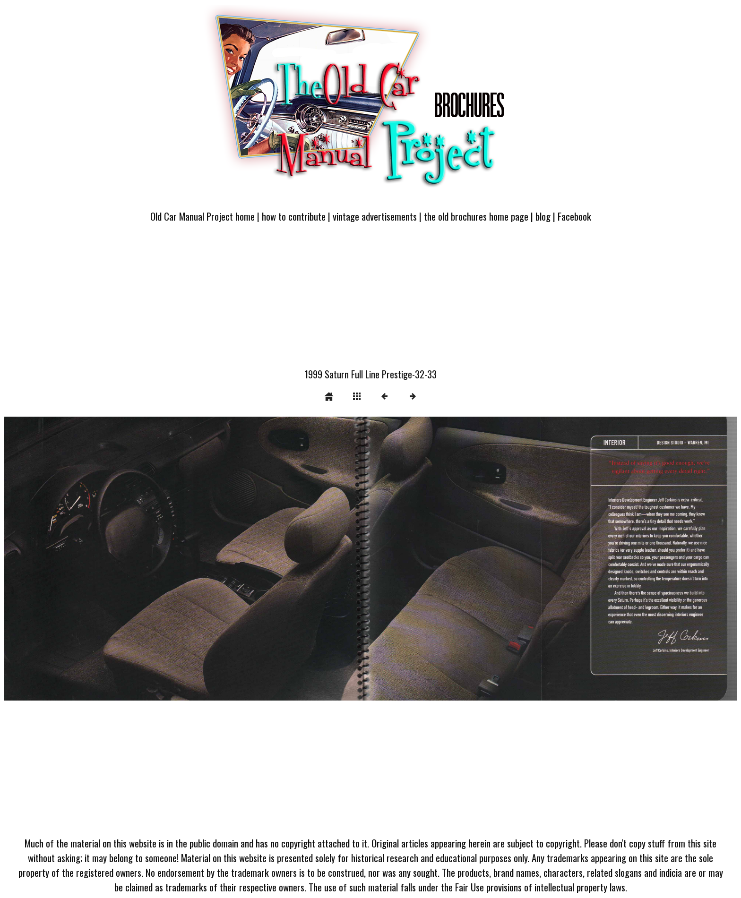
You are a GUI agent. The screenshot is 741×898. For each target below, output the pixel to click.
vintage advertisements (375, 216)
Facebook (574, 216)
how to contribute (294, 216)
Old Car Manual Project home (202, 216)
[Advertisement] (370, 301)
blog (543, 216)
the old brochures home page (476, 216)
